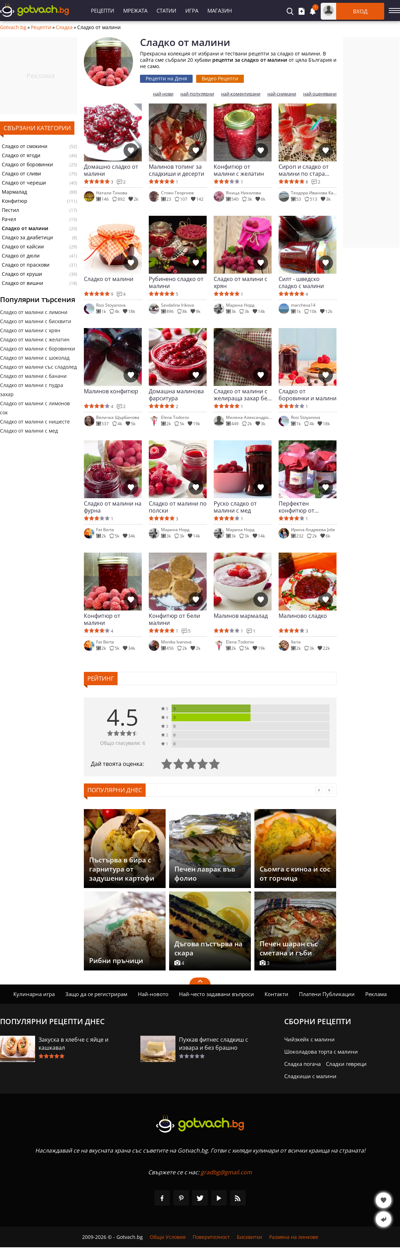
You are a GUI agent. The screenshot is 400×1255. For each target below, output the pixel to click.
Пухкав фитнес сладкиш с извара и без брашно (213, 1044)
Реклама (376, 993)
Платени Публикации (327, 993)
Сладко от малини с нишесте (35, 421)
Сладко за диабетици (27, 237)
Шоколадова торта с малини (321, 1051)
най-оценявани (319, 94)
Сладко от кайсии (23, 246)
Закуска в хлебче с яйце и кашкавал (73, 1044)
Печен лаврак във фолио (204, 874)
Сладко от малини (108, 279)
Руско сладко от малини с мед (235, 507)
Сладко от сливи (21, 173)
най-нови (163, 94)
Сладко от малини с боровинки (37, 348)
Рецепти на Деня (166, 78)
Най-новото (153, 993)
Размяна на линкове (293, 1237)
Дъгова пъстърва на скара (208, 948)
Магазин (219, 10)
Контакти (276, 993)
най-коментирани (240, 94)
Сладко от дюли (21, 256)
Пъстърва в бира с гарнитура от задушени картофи (121, 869)
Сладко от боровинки (27, 164)
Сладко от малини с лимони (33, 312)
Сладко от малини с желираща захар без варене (242, 395)
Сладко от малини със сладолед (38, 366)
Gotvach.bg (13, 27)
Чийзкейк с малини (309, 1039)
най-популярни (197, 94)
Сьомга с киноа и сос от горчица (295, 874)
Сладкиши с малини (310, 1076)
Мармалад (14, 192)
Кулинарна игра (34, 993)
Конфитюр (14, 201)
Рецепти (102, 10)
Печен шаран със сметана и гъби (289, 948)
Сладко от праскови (25, 265)
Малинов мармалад (241, 616)
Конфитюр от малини (102, 619)
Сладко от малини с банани (33, 376)
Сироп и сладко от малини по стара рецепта (304, 170)
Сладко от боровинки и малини (307, 395)
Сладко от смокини (24, 146)
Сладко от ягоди (21, 155)
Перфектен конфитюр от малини (296, 507)
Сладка (64, 27)
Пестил (10, 210)
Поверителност (211, 1237)
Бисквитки (249, 1237)
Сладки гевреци (346, 1063)
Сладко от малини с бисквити (35, 321)
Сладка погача (302, 1063)
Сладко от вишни (22, 283)
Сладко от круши (22, 274)
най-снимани (281, 94)
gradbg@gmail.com (226, 1172)
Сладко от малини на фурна (112, 507)
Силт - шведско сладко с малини (301, 282)
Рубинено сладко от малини (176, 282)
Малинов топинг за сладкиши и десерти (176, 170)
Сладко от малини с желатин (34, 339)
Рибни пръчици (116, 960)
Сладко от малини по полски (178, 507)
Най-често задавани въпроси (216, 993)
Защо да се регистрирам (96, 993)
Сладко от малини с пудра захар (31, 390)
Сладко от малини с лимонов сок (35, 408)
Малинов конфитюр (111, 391)
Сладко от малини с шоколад (34, 357)
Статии (166, 10)
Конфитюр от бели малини (174, 619)
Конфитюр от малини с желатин (239, 170)
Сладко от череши (24, 183)
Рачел (9, 219)
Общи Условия (168, 1237)
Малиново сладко (303, 616)
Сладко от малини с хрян (30, 330)
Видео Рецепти (220, 78)
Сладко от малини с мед (29, 430)
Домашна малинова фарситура (176, 395)
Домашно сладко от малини (111, 170)
